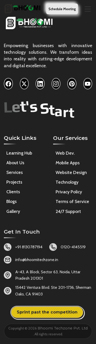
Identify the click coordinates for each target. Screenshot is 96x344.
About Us (15, 163)
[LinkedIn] (40, 84)
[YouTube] (87, 84)
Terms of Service (72, 202)
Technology (67, 183)
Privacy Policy (69, 193)
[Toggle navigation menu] (87, 9)
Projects (14, 182)
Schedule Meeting (62, 9)
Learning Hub (19, 153)
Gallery (13, 211)
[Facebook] (8, 84)
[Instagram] (56, 84)
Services (14, 173)
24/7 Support (68, 212)
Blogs (11, 202)
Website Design (71, 173)
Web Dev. (65, 154)
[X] (24, 84)
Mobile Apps (68, 164)
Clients (13, 192)
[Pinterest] (71, 84)
